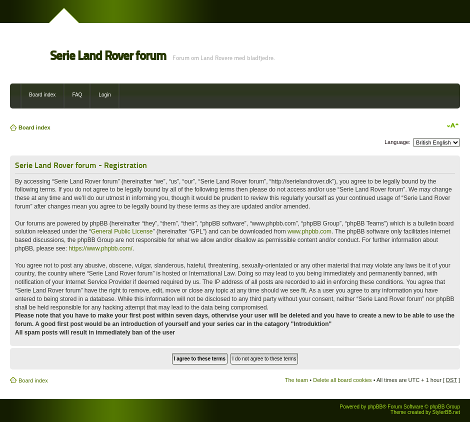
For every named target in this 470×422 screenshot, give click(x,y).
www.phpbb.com (310, 231)
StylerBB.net (446, 412)
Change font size (453, 125)
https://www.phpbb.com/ (100, 248)
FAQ (77, 95)
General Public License (121, 231)
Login (104, 95)
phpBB (375, 407)
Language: (397, 142)
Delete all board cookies (342, 380)
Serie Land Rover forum (108, 56)
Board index (42, 95)
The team (296, 380)
